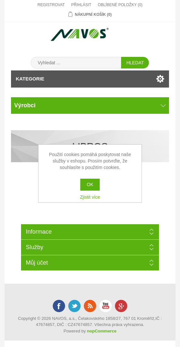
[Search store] (76, 62)
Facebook (59, 306)
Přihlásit (81, 5)
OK (90, 184)
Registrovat (51, 5)
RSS (90, 306)
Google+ (121, 306)
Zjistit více (90, 197)
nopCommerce (102, 331)
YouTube (105, 306)
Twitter (74, 306)
